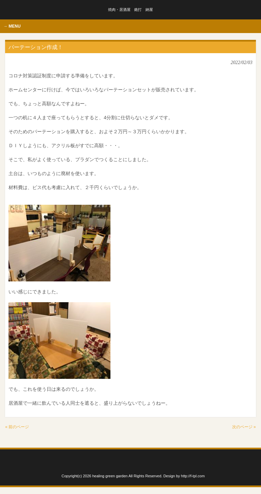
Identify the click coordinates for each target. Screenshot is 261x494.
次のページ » (244, 426)
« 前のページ (17, 426)
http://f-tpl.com (193, 476)
